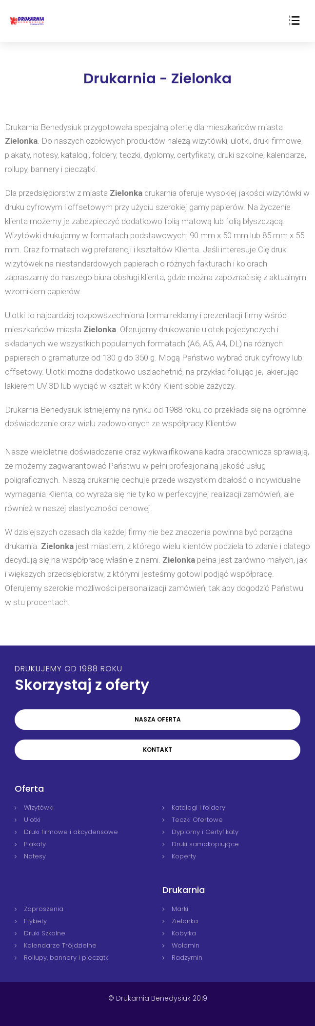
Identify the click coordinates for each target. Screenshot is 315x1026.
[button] (157, 719)
